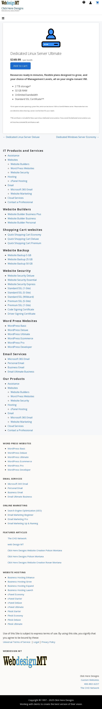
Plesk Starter (14, 611)
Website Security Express (21, 284)
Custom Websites (90, 679)
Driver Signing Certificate (21, 313)
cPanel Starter (15, 598)
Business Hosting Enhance (21, 577)
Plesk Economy (15, 615)
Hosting (12, 176)
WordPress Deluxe (18, 330)
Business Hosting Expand (21, 585)
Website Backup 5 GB (19, 255)
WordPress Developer (20, 347)
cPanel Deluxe (15, 602)
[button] (5, 18)
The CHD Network (17, 538)
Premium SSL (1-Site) (19, 305)
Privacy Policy (48, 641)
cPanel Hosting (19, 181)
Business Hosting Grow (20, 581)
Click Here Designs (12, 8)
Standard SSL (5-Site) (19, 292)
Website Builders (20, 164)
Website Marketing (21, 193)
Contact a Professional (20, 202)
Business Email (16, 367)
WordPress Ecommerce (20, 338)
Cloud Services (16, 197)
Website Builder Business (22, 218)
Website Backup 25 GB (20, 259)
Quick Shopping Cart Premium (24, 243)
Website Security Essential (22, 280)
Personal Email (16, 363)
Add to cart (20, 65)
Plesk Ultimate (15, 623)
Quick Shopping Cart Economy (24, 234)
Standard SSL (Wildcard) (21, 296)
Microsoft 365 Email (21, 189)
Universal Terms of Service (16, 641)
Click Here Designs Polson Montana (26, 556)
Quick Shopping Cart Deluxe (23, 238)
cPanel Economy (16, 594)
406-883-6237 (91, 683)
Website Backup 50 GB (20, 263)
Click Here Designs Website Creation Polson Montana (35, 550)
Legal (36, 641)
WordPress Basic (17, 325)
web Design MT (16, 544)
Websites (13, 159)
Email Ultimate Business (21, 371)
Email (11, 185)
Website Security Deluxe (21, 275)
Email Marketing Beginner (20, 514)
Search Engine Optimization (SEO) (25, 510)
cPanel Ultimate (16, 607)
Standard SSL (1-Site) (19, 288)
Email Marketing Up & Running (23, 523)
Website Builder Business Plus (24, 214)
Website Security (20, 172)
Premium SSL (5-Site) (19, 301)
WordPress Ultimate (19, 334)
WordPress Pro (16, 342)
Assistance (13, 155)
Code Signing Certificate (21, 309)
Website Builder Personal (22, 222)
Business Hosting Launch (20, 590)
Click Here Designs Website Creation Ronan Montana (34, 562)
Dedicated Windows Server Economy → (77, 137)
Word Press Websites (22, 168)
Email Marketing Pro (18, 519)
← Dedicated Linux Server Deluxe (21, 137)
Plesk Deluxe (14, 619)
